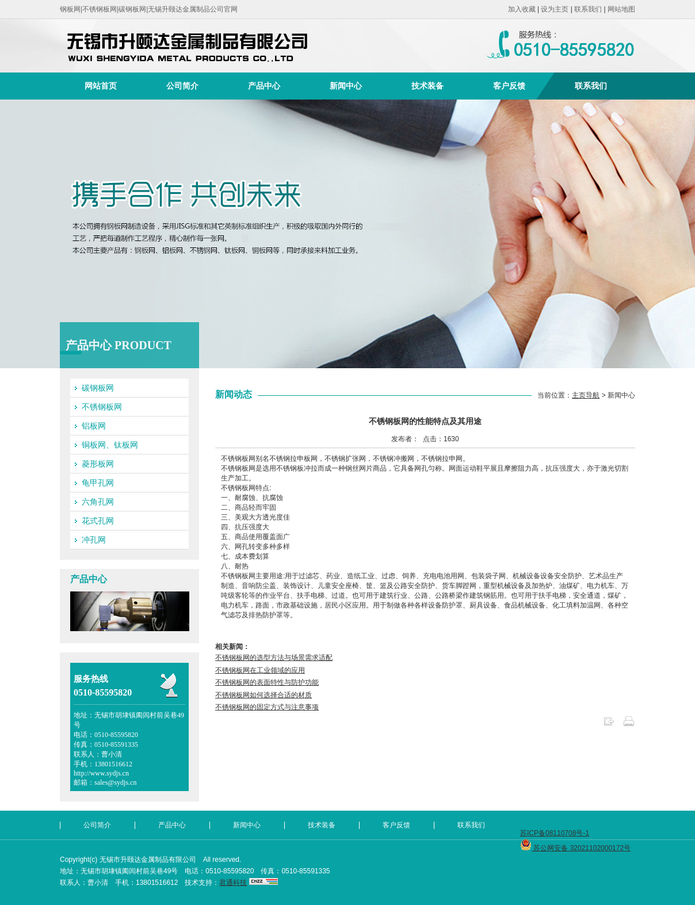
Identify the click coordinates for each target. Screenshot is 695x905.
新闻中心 (346, 85)
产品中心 (264, 85)
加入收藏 (522, 9)
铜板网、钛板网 (110, 444)
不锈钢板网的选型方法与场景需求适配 (274, 658)
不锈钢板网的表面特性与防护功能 (267, 682)
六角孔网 (98, 501)
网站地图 (621, 9)
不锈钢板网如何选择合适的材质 (263, 695)
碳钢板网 (98, 387)
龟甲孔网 (98, 482)
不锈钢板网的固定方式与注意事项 (267, 707)
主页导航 (585, 395)
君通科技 (233, 883)
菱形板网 (98, 463)
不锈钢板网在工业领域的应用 (260, 670)
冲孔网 (94, 539)
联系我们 (588, 9)
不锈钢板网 (102, 406)
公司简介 (182, 85)
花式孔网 (98, 520)
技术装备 (427, 85)
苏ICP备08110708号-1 (554, 833)
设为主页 (554, 9)
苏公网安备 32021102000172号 (575, 848)
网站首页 (101, 85)
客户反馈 (509, 85)
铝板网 (94, 425)
